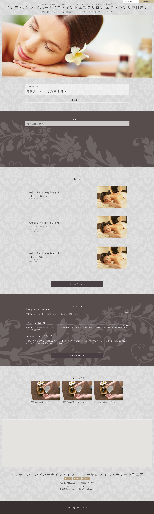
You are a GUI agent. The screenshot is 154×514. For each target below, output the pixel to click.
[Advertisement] (77, 144)
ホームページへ (77, 47)
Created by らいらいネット (77, 507)
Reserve (146, 2)
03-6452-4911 (130, 2)
